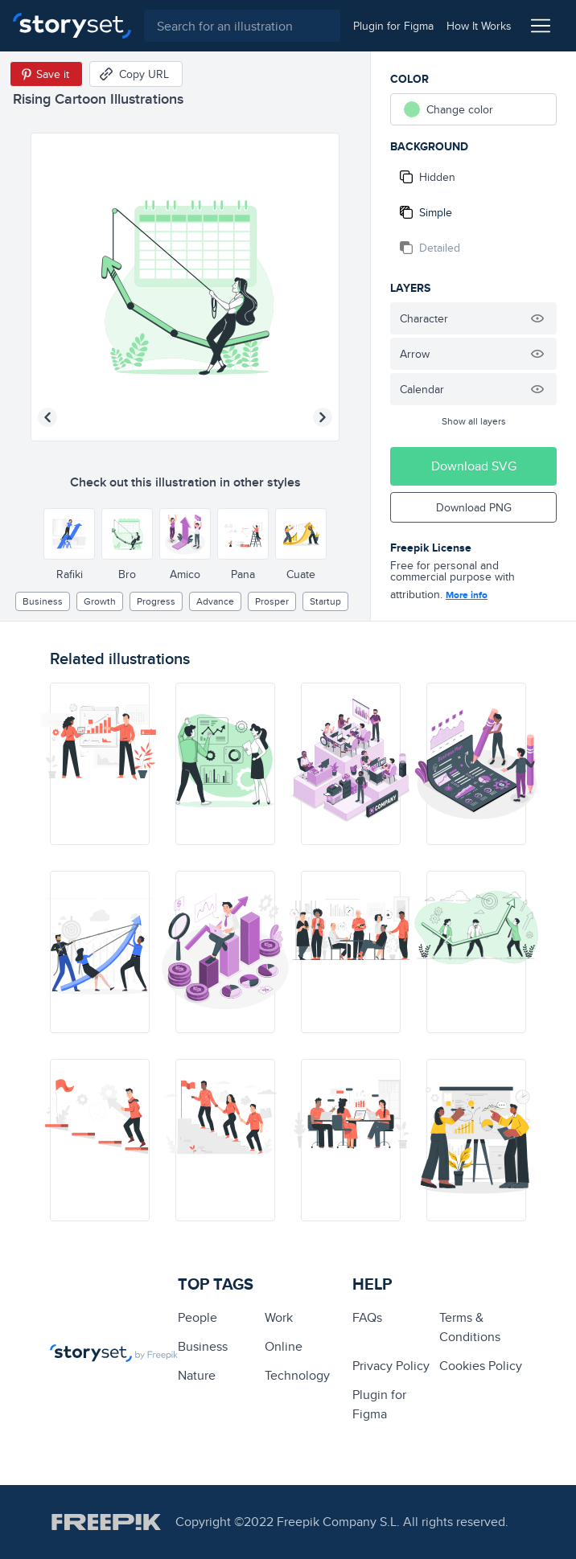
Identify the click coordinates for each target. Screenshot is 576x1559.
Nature (197, 1375)
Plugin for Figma (379, 1404)
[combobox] (242, 26)
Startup (325, 601)
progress (156, 601)
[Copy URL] (136, 74)
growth (100, 601)
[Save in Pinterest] (46, 74)
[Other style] (69, 534)
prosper (272, 601)
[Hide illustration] (537, 318)
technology (297, 1375)
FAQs (367, 1317)
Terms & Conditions (469, 1327)
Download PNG (474, 507)
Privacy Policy (391, 1365)
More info (467, 595)
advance (215, 601)
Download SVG (473, 466)
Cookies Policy (480, 1365)
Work (279, 1317)
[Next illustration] (322, 417)
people (197, 1317)
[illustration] (100, 764)
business (43, 601)
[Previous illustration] (47, 417)
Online (283, 1346)
